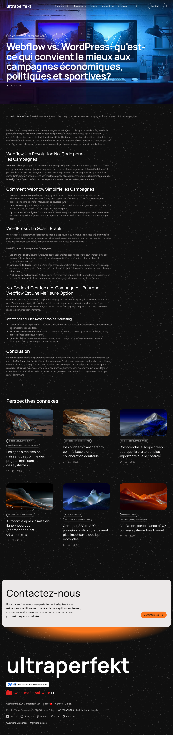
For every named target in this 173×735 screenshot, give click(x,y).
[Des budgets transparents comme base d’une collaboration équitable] (86, 437)
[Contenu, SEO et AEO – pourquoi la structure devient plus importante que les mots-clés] (86, 515)
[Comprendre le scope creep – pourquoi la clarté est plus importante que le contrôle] (143, 437)
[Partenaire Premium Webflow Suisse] (27, 684)
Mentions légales (38, 722)
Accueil (10, 116)
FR (135, 5)
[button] (62, 6)
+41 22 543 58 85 (66, 710)
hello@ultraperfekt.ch (87, 710)
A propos (122, 5)
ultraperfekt (68, 665)
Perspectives (107, 5)
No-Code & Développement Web (26, 36)
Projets (93, 5)
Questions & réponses (16, 722)
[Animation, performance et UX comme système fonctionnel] (143, 511)
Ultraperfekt (18, 6)
